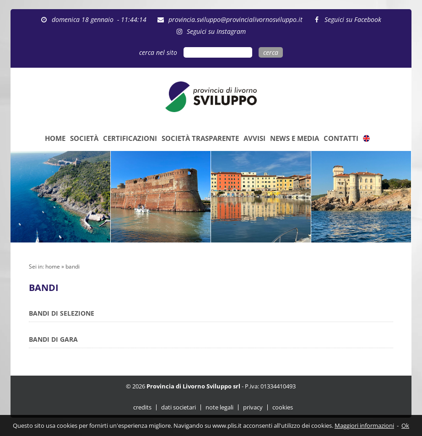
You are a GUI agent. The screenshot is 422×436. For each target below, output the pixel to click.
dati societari (178, 407)
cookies (282, 407)
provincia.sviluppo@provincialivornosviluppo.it (235, 19)
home (52, 266)
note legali (219, 407)
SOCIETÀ (84, 138)
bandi (72, 266)
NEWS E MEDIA (294, 138)
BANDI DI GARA (53, 339)
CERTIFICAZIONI (130, 138)
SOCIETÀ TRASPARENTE (200, 138)
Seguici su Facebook (353, 19)
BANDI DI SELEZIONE (61, 313)
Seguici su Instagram (216, 31)
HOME (55, 138)
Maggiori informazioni (364, 425)
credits (142, 407)
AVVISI (254, 138)
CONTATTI (341, 138)
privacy (253, 407)
